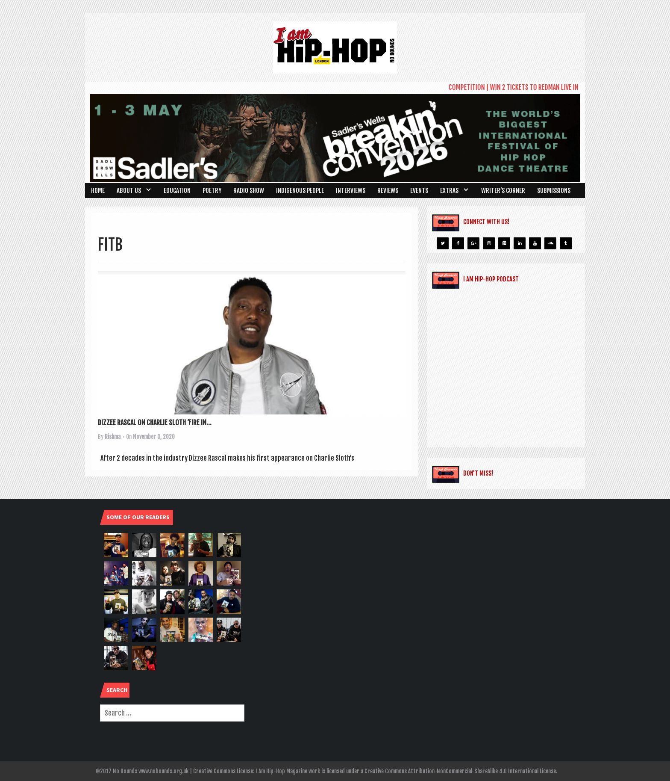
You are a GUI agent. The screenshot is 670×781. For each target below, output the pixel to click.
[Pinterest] (504, 243)
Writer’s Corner (503, 190)
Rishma (112, 436)
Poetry (212, 190)
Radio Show (248, 190)
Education (177, 190)
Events (419, 190)
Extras (449, 190)
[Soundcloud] (550, 243)
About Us (129, 190)
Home (98, 190)
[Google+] (473, 243)
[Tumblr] (566, 243)
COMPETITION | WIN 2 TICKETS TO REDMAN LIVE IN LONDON (530, 87)
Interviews (350, 190)
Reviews (387, 190)
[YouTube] (535, 243)
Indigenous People (300, 190)
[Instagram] (489, 243)
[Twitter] (443, 243)
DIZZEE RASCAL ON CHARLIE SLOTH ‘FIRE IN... (155, 422)
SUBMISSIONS (553, 190)
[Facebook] (458, 243)
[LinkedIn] (520, 243)
